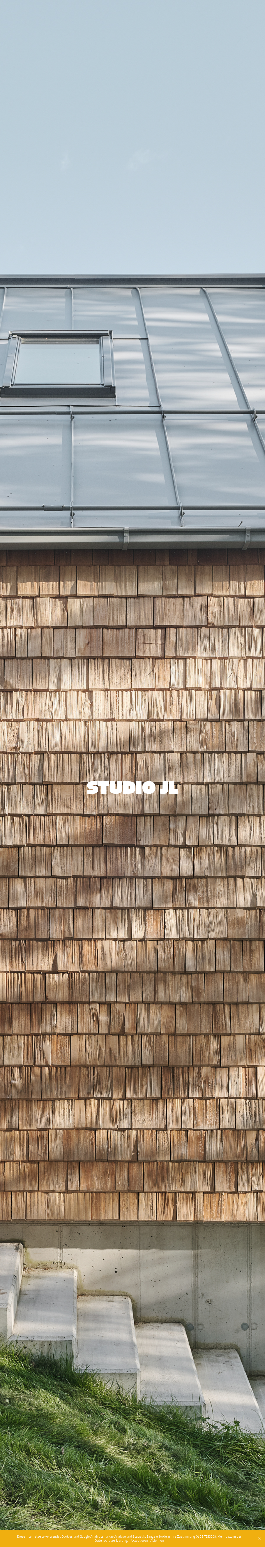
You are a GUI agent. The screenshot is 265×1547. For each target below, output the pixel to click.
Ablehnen (157, 1540)
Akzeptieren (139, 1540)
